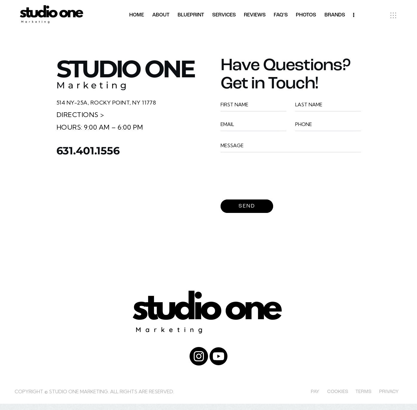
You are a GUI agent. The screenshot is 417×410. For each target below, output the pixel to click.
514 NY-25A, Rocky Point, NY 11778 (117, 102)
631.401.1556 (106, 153)
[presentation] (266, 179)
